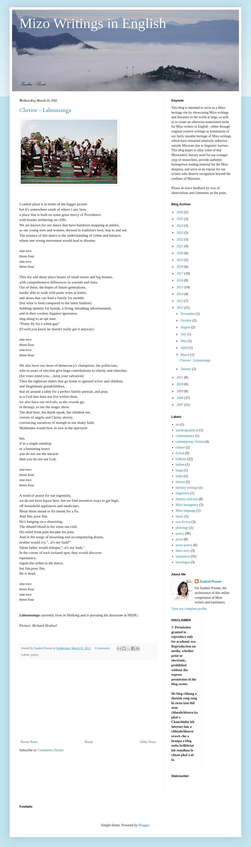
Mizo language (186, 510)
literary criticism (187, 499)
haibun (180, 464)
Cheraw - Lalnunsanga (45, 110)
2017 (180, 273)
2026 (180, 212)
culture (180, 447)
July (184, 334)
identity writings (187, 487)
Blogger (143, 825)
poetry (35, 654)
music (180, 516)
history (180, 482)
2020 (180, 253)
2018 (180, 267)
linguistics (183, 493)
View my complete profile (189, 609)
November (188, 314)
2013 (180, 301)
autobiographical (187, 430)
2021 (180, 246)
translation (183, 556)
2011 (180, 377)
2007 (180, 404)
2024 (180, 225)
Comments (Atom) (50, 750)
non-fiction (183, 522)
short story (183, 550)
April (184, 348)
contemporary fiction (190, 441)
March (185, 355)
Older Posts (148, 742)
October (186, 320)
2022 (180, 239)
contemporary (185, 436)
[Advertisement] (88, 699)
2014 (180, 294)
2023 (180, 232)
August (186, 327)
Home (89, 742)
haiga (179, 470)
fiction (180, 453)
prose (179, 539)
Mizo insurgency (187, 505)
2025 (180, 219)
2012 (180, 308)
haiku (179, 476)
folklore (181, 459)
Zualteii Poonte (211, 581)
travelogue (183, 562)
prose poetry (184, 545)
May (184, 341)
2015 (180, 287)
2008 (180, 398)
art (177, 424)
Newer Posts (29, 742)
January (186, 369)
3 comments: (103, 648)
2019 (180, 260)
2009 (180, 391)
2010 (180, 384)
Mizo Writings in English (92, 23)
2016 (180, 280)
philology (182, 528)
